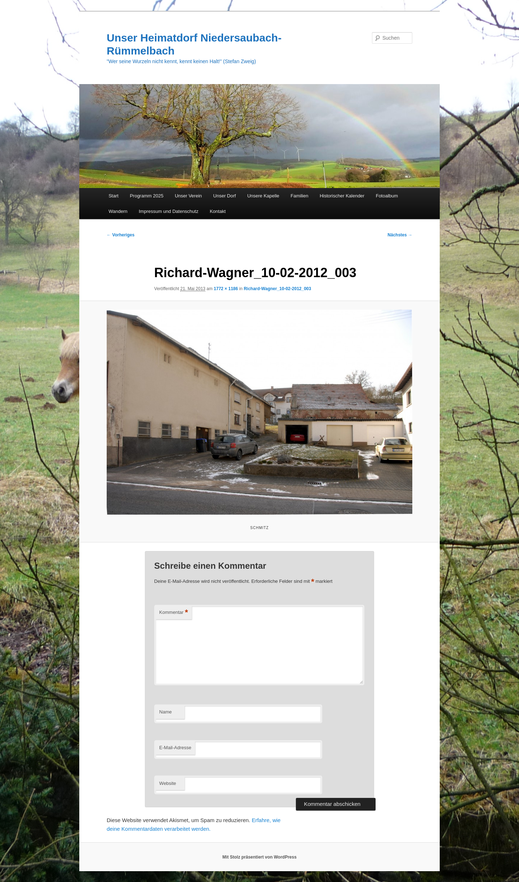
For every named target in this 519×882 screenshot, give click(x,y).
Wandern (117, 211)
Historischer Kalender (342, 195)
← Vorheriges (120, 234)
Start (113, 195)
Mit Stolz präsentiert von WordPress (259, 857)
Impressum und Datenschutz (168, 211)
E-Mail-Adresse (175, 747)
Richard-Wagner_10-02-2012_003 (277, 288)
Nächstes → (399, 234)
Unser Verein (188, 195)
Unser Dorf (224, 195)
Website (167, 783)
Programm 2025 (146, 195)
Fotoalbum (387, 195)
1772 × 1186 (226, 288)
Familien (299, 195)
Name (165, 712)
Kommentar (173, 612)
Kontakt (218, 211)
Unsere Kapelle (263, 195)
